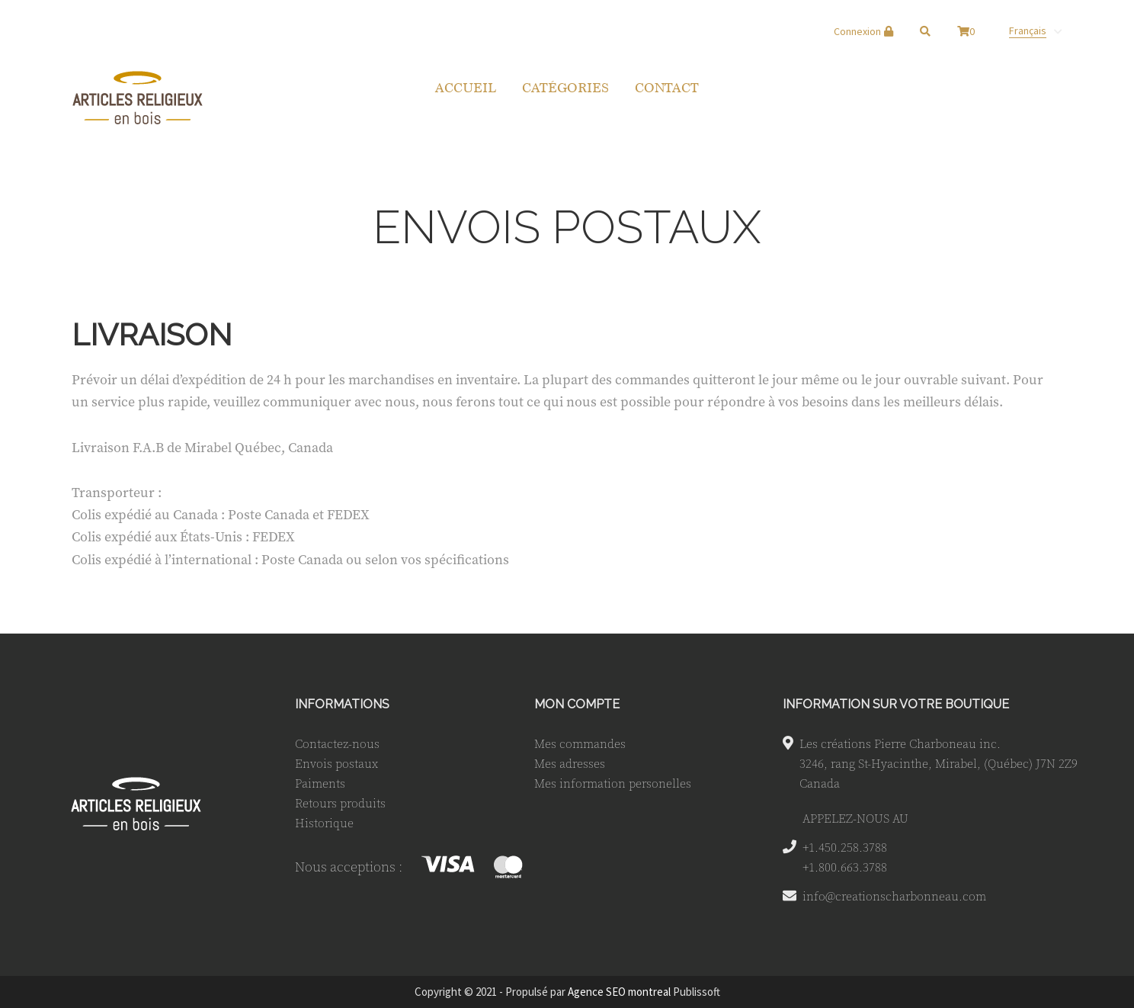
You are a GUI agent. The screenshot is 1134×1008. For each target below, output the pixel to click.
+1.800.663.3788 (844, 867)
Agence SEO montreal (619, 991)
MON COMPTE (577, 704)
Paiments (320, 783)
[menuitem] (1035, 30)
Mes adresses (569, 763)
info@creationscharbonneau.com (894, 896)
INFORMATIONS (342, 704)
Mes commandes (580, 743)
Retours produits (340, 803)
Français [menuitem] (1027, 30)
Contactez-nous (337, 743)
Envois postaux (336, 763)
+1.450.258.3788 (844, 847)
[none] (1035, 30)
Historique (324, 822)
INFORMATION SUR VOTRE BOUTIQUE (896, 704)
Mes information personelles (612, 783)
